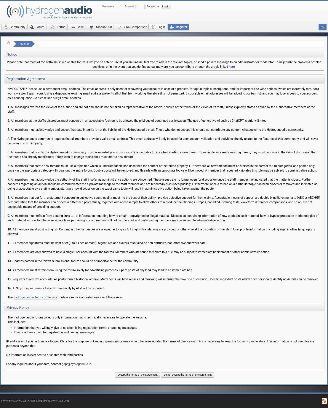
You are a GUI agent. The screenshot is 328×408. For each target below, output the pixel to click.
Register (24, 43)
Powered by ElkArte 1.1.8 (13, 401)
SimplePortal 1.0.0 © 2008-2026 (53, 401)
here (232, 66)
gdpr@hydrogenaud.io (76, 364)
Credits (31, 401)
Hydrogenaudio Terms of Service (35, 297)
